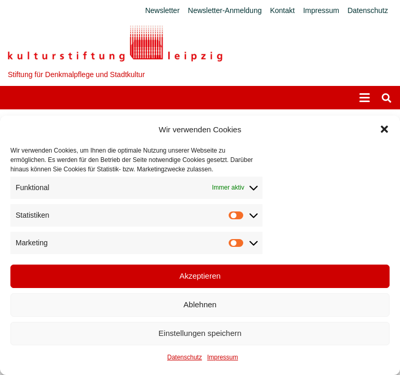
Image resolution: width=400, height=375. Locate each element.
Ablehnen (199, 304)
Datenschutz (184, 357)
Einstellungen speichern (199, 333)
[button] (384, 129)
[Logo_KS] (115, 43)
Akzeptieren (199, 275)
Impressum (222, 357)
